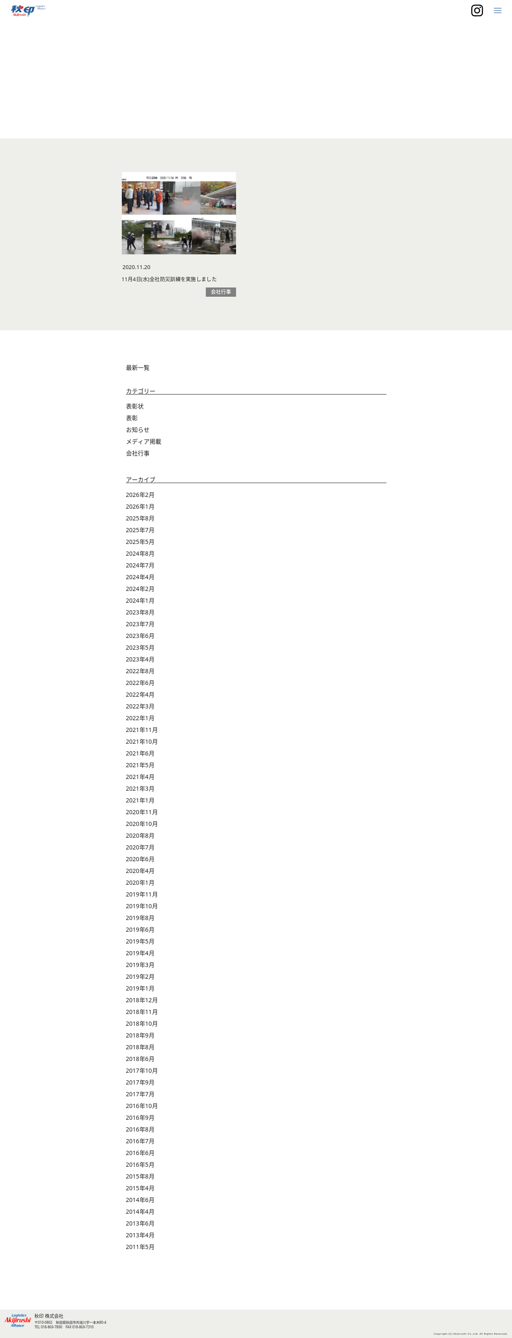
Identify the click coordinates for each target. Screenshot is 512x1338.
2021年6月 (140, 768)
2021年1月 (140, 815)
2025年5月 (140, 556)
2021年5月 (140, 780)
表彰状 (135, 421)
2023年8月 (140, 627)
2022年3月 (140, 721)
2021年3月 (140, 803)
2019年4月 (140, 968)
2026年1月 (140, 521)
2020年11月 (142, 827)
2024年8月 (140, 568)
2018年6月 (140, 1073)
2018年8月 (140, 1062)
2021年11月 (142, 744)
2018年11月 (142, 1026)
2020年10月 (142, 838)
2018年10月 (142, 1038)
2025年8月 (140, 533)
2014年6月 (140, 1214)
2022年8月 (140, 686)
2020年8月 (140, 850)
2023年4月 (140, 674)
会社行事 (138, 468)
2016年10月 (142, 1120)
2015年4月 (140, 1203)
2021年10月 (142, 756)
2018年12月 (142, 1015)
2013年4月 (140, 1250)
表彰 (132, 432)
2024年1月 (140, 615)
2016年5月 (140, 1179)
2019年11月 (142, 909)
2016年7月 (140, 1156)
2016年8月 (140, 1144)
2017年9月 (140, 1097)
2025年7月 (140, 545)
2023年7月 (140, 639)
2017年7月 (140, 1109)
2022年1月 (140, 733)
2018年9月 (140, 1050)
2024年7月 (140, 580)
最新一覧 (138, 382)
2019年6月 (140, 944)
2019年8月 (140, 932)
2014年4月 (140, 1226)
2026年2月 (140, 509)
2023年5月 (140, 662)
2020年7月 (140, 862)
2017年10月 (142, 1085)
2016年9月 (140, 1132)
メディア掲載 (143, 456)
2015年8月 (140, 1191)
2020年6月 (140, 874)
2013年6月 (140, 1238)
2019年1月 (140, 1003)
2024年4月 (140, 592)
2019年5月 (140, 956)
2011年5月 (140, 1261)
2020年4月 (140, 885)
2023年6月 (140, 650)
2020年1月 (140, 897)
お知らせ (138, 444)
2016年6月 (140, 1167)
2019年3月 (140, 979)
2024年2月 (140, 603)
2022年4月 (140, 709)
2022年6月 (140, 697)
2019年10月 (142, 921)
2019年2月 (140, 991)
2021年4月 (140, 791)
